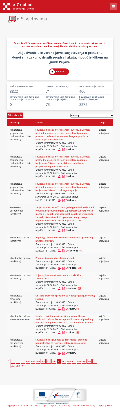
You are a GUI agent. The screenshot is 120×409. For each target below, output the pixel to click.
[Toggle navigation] (27, 19)
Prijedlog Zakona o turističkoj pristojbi (55, 257)
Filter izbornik (15, 115)
